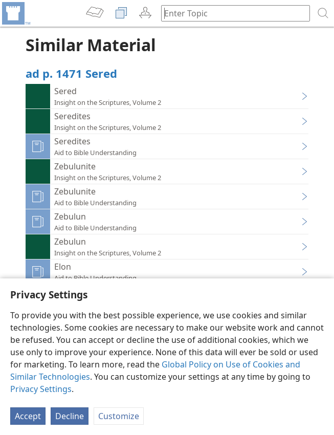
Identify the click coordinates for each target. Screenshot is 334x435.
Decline (69, 416)
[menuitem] (15, 13)
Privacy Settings (41, 389)
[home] (15, 13)
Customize (118, 416)
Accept (28, 416)
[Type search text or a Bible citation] (230, 13)
